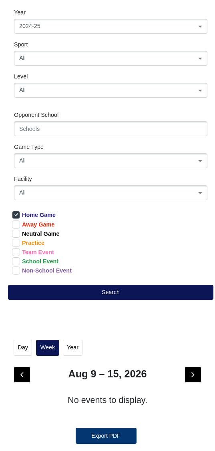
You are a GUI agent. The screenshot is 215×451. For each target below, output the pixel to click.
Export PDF (105, 436)
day (23, 347)
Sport (21, 44)
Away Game (33, 224)
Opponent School (36, 115)
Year (20, 12)
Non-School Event (42, 271)
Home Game (34, 215)
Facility (23, 179)
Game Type (29, 147)
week (47, 347)
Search (110, 292)
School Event (35, 261)
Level (21, 76)
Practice (28, 243)
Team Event (33, 252)
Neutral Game (36, 234)
